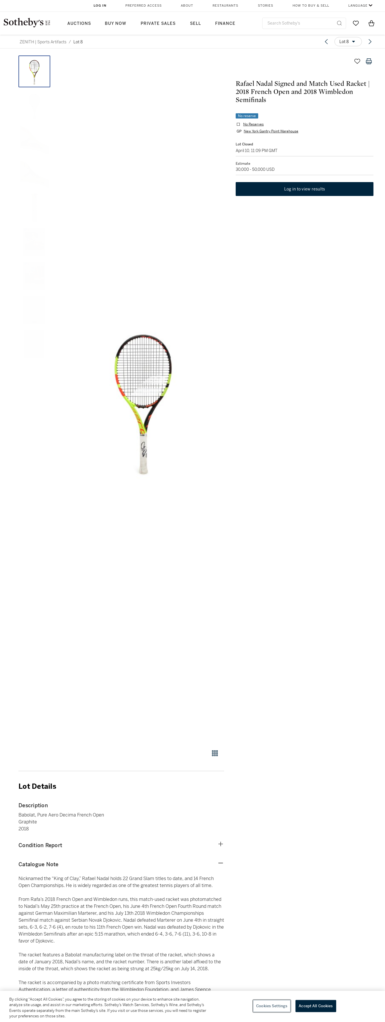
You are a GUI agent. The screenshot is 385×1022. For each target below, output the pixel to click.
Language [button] (358, 6)
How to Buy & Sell (311, 6)
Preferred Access (143, 6)
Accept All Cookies (316, 1006)
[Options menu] (348, 41)
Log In (100, 6)
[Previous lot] (326, 41)
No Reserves (253, 124)
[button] (143, 399)
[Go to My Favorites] (356, 23)
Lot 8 (78, 42)
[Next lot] (370, 41)
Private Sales (158, 23)
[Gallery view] (215, 753)
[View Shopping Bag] (371, 23)
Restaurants (225, 6)
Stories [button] (265, 6)
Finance (225, 23)
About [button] (187, 6)
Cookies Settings (271, 1006)
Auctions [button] (79, 23)
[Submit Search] (339, 23)
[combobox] (304, 23)
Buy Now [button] (115, 23)
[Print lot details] (368, 61)
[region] (192, 1006)
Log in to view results (304, 189)
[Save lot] (357, 61)
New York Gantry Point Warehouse (271, 131)
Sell (195, 23)
